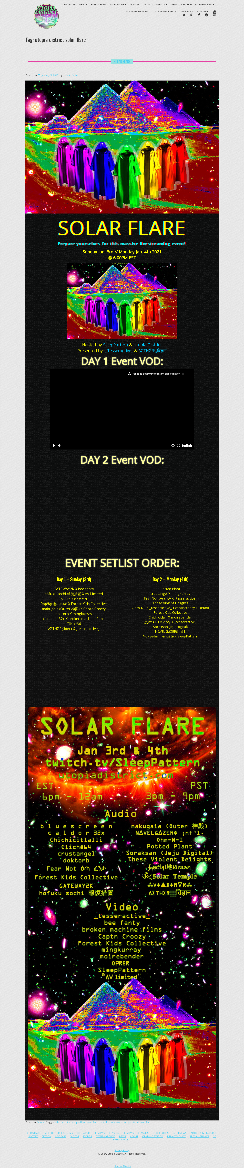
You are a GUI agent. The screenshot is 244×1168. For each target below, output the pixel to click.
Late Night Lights (165, 11)
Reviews (100, 1133)
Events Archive (105, 1136)
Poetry (33, 1136)
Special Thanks (199, 1136)
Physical (114, 1133)
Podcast (135, 4)
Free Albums (65, 1133)
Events (161, 4)
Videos (148, 4)
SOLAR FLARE (122, 61)
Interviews (180, 1133)
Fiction (46, 1136)
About (186, 4)
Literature (84, 1133)
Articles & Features (203, 1133)
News (174, 4)
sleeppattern (79, 1122)
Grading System (152, 1136)
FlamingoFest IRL (137, 11)
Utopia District (72, 75)
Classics (143, 1133)
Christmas (33, 1133)
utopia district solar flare (137, 1122)
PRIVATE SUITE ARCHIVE (194, 11)
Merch (48, 1133)
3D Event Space (204, 4)
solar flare (92, 1122)
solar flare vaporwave (111, 1122)
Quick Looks (161, 1133)
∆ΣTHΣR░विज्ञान (152, 350)
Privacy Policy (176, 1136)
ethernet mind (62, 1122)
